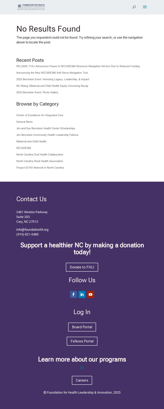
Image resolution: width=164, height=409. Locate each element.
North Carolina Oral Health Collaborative (39, 154)
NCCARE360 (23, 148)
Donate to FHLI (82, 267)
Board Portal (82, 327)
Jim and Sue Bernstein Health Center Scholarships (45, 128)
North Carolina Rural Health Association (39, 161)
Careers (82, 380)
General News (24, 121)
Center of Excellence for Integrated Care (39, 115)
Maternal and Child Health (31, 141)
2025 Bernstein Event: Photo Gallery (37, 92)
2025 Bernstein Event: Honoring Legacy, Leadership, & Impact (52, 79)
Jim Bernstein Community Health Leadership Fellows (47, 135)
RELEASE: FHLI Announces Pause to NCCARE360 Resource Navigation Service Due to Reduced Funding (78, 66)
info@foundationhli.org (32, 229)
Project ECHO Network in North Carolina (40, 167)
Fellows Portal (82, 341)
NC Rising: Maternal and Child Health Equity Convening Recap (52, 85)
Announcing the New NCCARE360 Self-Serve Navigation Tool (52, 72)
